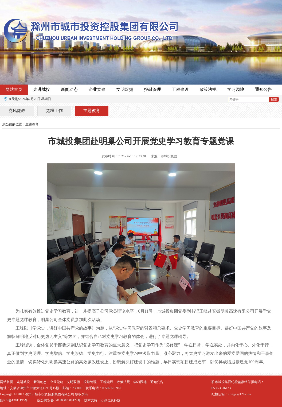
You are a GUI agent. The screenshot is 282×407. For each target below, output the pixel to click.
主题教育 (91, 110)
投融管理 (152, 89)
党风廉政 (16, 110)
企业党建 (97, 89)
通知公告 (263, 89)
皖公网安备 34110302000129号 (59, 400)
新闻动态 (69, 89)
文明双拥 (124, 89)
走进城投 (41, 89)
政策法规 (208, 89)
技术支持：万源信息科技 (102, 400)
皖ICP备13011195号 (14, 400)
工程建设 (180, 89)
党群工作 (54, 110)
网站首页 (13, 89)
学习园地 (235, 89)
